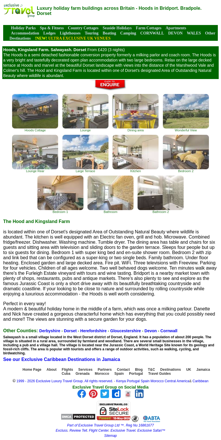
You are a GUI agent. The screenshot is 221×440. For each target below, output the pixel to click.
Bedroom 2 (186, 154)
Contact (123, 370)
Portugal (136, 374)
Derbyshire (49, 330)
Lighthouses (70, 33)
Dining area (136, 113)
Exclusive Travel (122, 431)
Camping (128, 33)
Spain (119, 374)
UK (188, 370)
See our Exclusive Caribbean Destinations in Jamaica (61, 359)
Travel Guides (159, 374)
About (52, 370)
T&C (151, 370)
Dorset (70, 330)
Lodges (49, 33)
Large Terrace (85, 154)
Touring (92, 33)
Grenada (82, 374)
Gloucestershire (125, 330)
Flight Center (98, 431)
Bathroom (110, 195)
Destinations (170, 370)
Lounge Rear (35, 154)
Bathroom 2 (161, 195)
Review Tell (78, 431)
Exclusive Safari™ (151, 431)
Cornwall (168, 330)
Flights (67, 370)
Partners (105, 370)
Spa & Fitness (52, 28)
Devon (150, 330)
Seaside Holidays (117, 28)
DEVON (175, 33)
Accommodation (25, 33)
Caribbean (200, 381)
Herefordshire (93, 330)
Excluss (61, 431)
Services (85, 370)
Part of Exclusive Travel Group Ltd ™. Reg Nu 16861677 (110, 425)
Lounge (85, 113)
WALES (194, 33)
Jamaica (203, 370)
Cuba (66, 374)
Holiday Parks (23, 28)
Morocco (102, 374)
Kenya (121, 381)
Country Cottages (83, 28)
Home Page (31, 370)
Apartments (175, 28)
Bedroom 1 (60, 195)
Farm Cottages (148, 28)
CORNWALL (152, 33)
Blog (139, 370)
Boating (109, 33)
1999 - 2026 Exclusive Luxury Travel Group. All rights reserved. (64, 381)
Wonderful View (186, 113)
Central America (177, 381)
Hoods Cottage (35, 113)
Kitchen (136, 154)
